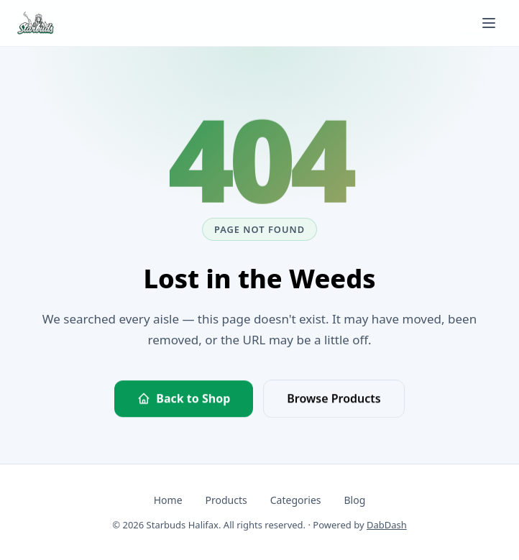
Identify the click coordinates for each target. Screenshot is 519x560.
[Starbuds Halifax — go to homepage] (35, 23)
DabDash (387, 524)
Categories (295, 500)
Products (226, 500)
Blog (354, 500)
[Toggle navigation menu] (489, 23)
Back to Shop (183, 399)
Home (168, 500)
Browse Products (333, 399)
